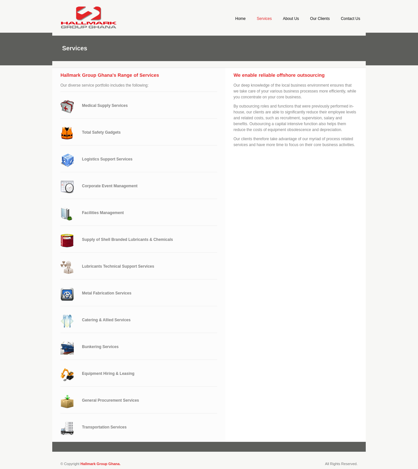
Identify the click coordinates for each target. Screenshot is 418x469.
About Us (291, 18)
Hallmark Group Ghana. (100, 464)
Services (264, 18)
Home (240, 18)
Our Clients (320, 18)
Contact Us (350, 18)
